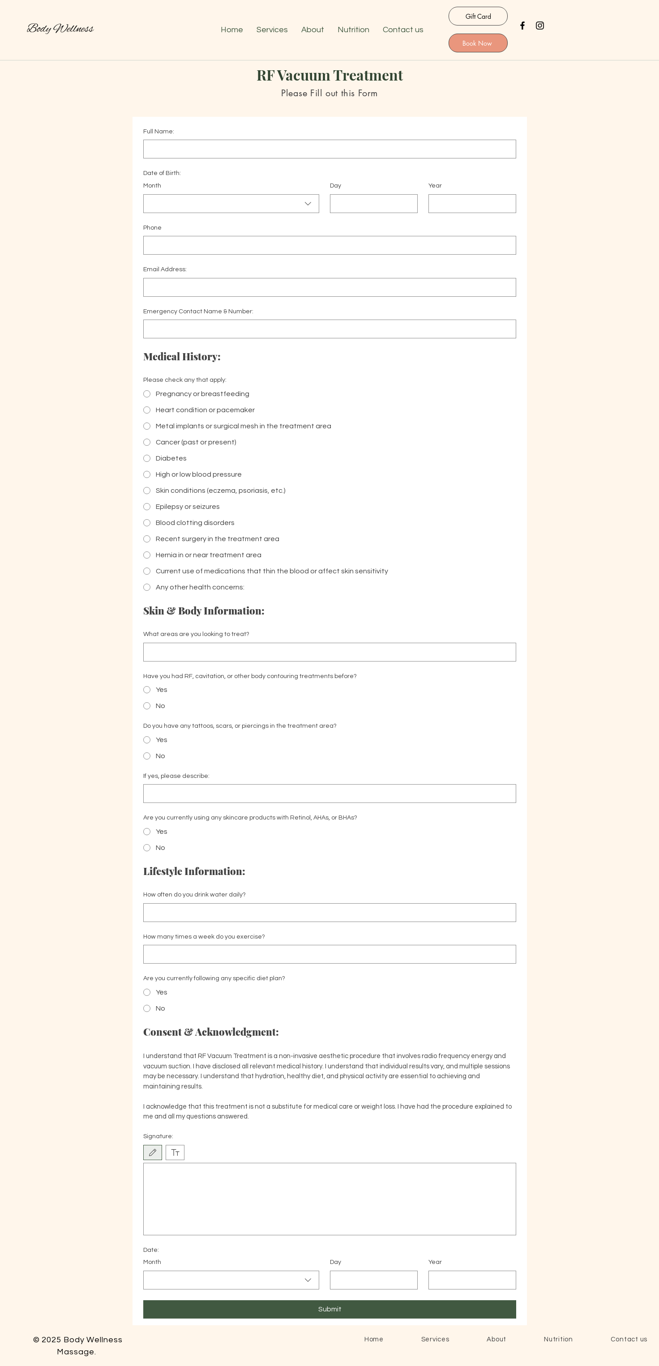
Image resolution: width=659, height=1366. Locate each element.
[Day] (371, 204)
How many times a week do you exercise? (204, 937)
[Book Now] (478, 43)
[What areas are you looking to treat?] (327, 652)
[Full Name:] (327, 149)
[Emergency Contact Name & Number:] (327, 329)
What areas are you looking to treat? (196, 634)
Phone (152, 228)
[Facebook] (522, 25)
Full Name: (158, 131)
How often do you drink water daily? (194, 895)
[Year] (469, 204)
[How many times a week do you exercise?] (327, 954)
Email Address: (165, 269)
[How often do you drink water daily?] (327, 913)
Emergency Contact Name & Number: (198, 311)
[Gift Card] (478, 16)
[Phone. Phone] (327, 245)
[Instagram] (540, 25)
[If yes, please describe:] (327, 794)
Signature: (158, 1136)
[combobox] (231, 203)
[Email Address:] (327, 287)
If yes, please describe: (176, 776)
